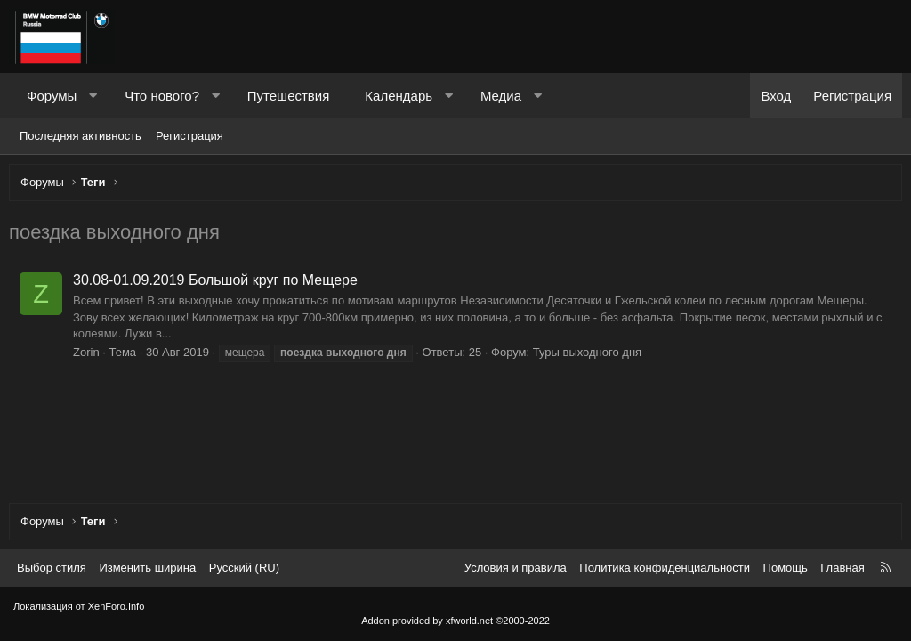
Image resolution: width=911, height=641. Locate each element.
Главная (842, 567)
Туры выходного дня (591, 356)
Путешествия (288, 95)
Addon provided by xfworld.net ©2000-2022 (455, 620)
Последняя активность (80, 135)
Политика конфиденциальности (664, 567)
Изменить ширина (147, 567)
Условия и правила (515, 567)
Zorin (90, 356)
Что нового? (162, 95)
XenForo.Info (116, 606)
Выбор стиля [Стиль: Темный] (51, 567)
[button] (93, 95)
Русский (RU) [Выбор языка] (244, 567)
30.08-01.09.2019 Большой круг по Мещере (219, 284)
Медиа (500, 95)
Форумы (52, 95)
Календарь (398, 95)
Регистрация (189, 135)
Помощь (785, 567)
